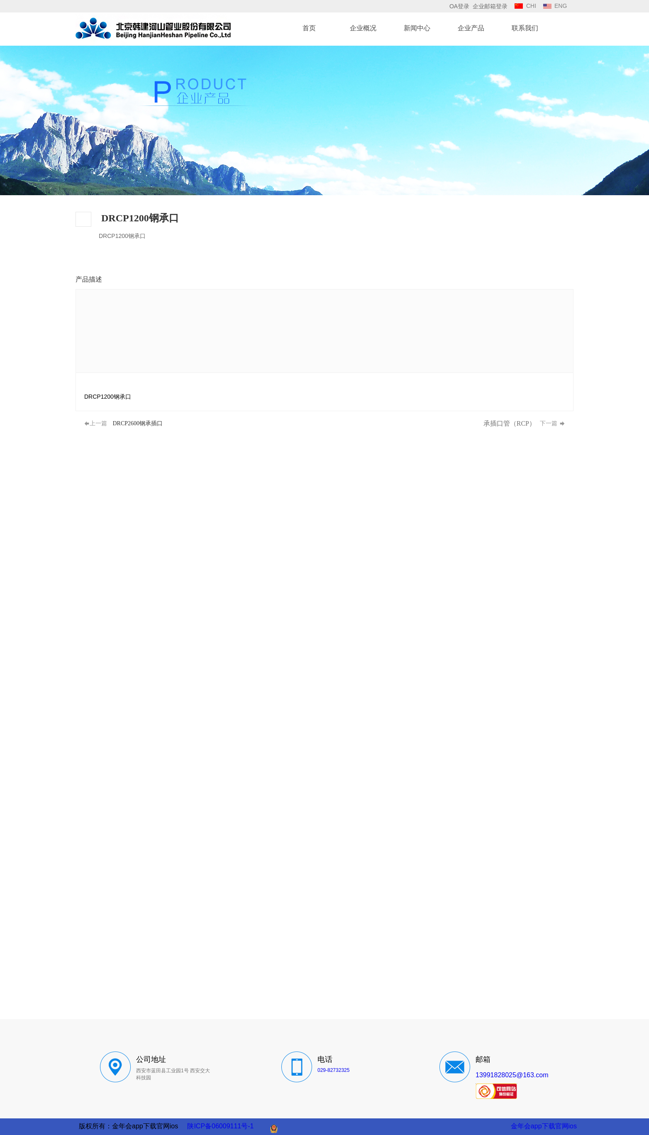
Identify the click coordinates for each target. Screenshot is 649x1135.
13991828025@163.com (512, 1075)
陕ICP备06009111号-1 (220, 1126)
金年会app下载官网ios (544, 1126)
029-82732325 (333, 1070)
